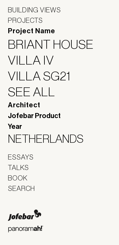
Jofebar (24, 215)
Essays (21, 157)
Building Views (34, 10)
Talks (18, 167)
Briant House (55, 44)
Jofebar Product (34, 116)
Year (15, 127)
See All (35, 92)
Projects (25, 20)
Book (18, 178)
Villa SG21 (43, 76)
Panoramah (25, 229)
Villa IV (35, 60)
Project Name (31, 31)
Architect (24, 105)
